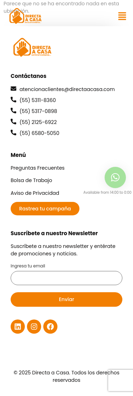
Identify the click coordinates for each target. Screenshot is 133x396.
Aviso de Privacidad (35, 193)
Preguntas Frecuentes (38, 167)
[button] (122, 16)
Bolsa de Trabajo (31, 180)
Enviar (66, 299)
